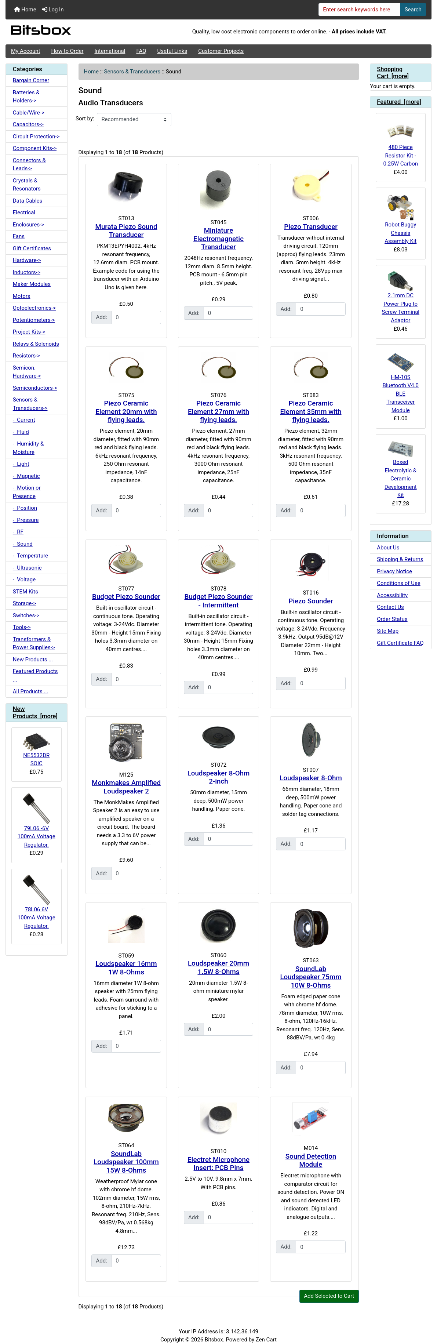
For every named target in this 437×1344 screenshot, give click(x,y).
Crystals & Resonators (27, 184)
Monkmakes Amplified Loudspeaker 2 (126, 787)
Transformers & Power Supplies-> (34, 643)
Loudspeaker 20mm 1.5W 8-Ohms (218, 967)
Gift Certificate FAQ (400, 643)
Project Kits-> (29, 331)
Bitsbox (214, 1339)
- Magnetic (26, 476)
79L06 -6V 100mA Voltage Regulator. (36, 820)
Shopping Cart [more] (393, 73)
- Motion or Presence (27, 492)
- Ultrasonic (27, 567)
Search (413, 9)
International (109, 51)
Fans (19, 236)
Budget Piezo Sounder (126, 597)
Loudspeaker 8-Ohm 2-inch (218, 777)
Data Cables (27, 200)
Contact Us (390, 607)
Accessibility (392, 595)
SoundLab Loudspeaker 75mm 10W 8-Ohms (310, 977)
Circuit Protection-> (36, 136)
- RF (18, 531)
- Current (24, 420)
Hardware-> (27, 260)
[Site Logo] (76, 32)
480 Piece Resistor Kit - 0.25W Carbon (400, 143)
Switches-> (26, 615)
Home (25, 9)
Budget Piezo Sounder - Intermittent (219, 601)
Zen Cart (266, 1339)
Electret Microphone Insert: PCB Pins (218, 1164)
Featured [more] (399, 101)
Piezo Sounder (310, 601)
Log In (53, 9)
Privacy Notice (394, 571)
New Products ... (33, 659)
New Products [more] (35, 712)
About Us (388, 547)
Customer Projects (221, 51)
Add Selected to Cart (329, 1296)
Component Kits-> (35, 148)
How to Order (67, 51)
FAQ (141, 51)
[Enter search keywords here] (359, 9)
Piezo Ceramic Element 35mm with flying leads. (310, 411)
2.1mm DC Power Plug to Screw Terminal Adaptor (400, 297)
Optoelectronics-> (34, 308)
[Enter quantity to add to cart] (136, 317)
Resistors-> (26, 355)
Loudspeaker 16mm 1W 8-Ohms (126, 968)
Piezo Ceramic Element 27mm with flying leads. (218, 411)
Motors (21, 296)
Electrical (24, 212)
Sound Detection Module (310, 1160)
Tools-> (22, 627)
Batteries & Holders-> (26, 96)
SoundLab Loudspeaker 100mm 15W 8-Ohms (126, 1162)
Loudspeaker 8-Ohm (311, 778)
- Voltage (24, 579)
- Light (21, 464)
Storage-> (24, 603)
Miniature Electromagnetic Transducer (218, 238)
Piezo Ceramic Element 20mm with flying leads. (126, 411)
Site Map (387, 631)
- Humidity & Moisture (28, 447)
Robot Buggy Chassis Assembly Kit (400, 218)
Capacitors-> (28, 124)
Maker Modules (32, 284)
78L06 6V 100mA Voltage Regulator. (36, 902)
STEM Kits (25, 591)
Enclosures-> (28, 224)
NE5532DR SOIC (36, 750)
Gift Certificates (32, 248)
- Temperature (30, 555)
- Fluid (21, 432)
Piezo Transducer (311, 227)
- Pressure (26, 520)
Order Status (392, 619)
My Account (25, 51)
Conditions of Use (398, 583)
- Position (25, 508)
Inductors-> (26, 272)
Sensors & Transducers (132, 71)
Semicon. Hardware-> (27, 371)
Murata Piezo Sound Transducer (126, 231)
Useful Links (172, 51)
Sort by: (85, 118)
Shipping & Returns (400, 559)
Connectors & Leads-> (29, 164)
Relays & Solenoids (36, 344)
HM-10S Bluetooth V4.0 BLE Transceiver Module (401, 382)
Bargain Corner (31, 80)
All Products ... (30, 691)
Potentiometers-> (34, 320)
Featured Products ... (35, 675)
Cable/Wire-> (28, 112)
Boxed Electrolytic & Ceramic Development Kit (401, 469)
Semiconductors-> (35, 388)
